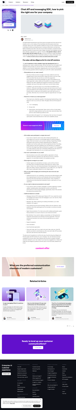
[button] (4, 2)
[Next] (73, 326)
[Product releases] (54, 380)
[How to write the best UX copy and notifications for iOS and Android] (37, 294)
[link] (63, 2)
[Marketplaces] (23, 391)
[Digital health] (23, 389)
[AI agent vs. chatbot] (38, 382)
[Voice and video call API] (23, 377)
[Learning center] (38, 396)
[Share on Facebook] (10, 30)
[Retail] (23, 385)
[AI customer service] (54, 375)
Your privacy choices (27, 405)
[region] (22, 403)
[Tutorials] (38, 394)
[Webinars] (38, 371)
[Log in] (68, 391)
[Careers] (68, 371)
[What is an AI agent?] (38, 376)
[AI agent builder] (54, 389)
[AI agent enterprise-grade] (54, 377)
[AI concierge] (54, 367)
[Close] (40, 399)
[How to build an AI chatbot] (38, 384)
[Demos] (38, 392)
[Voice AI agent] (54, 371)
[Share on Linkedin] (12, 30)
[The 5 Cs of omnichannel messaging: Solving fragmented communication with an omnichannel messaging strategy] (61, 294)
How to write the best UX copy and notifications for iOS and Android (36, 303)
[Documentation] (38, 390)
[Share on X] (8, 30)
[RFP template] (68, 379)
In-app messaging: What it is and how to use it (13, 303)
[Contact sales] (68, 386)
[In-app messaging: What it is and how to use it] (13, 294)
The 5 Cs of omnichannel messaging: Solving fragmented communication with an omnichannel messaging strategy (61, 305)
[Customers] (68, 369)
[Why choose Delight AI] (54, 385)
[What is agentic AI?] (38, 378)
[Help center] (68, 384)
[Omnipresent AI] (54, 369)
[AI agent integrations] (54, 373)
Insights (6, 5)
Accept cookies (37, 405)
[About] (68, 367)
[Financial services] (23, 387)
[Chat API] (23, 367)
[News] (68, 373)
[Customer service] (23, 397)
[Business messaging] (23, 375)
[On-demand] (23, 383)
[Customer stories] (38, 367)
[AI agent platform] (54, 387)
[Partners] (68, 375)
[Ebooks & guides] (38, 369)
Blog (3, 5)
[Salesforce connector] (23, 373)
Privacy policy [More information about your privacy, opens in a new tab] (12, 403)
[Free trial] (68, 393)
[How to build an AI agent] (38, 380)
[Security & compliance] (68, 377)
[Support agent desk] (23, 369)
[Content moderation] (23, 371)
